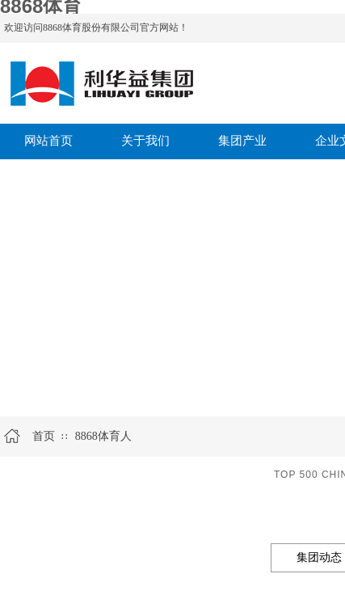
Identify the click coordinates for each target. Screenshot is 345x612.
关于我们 (145, 140)
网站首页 (48, 140)
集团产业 (242, 140)
